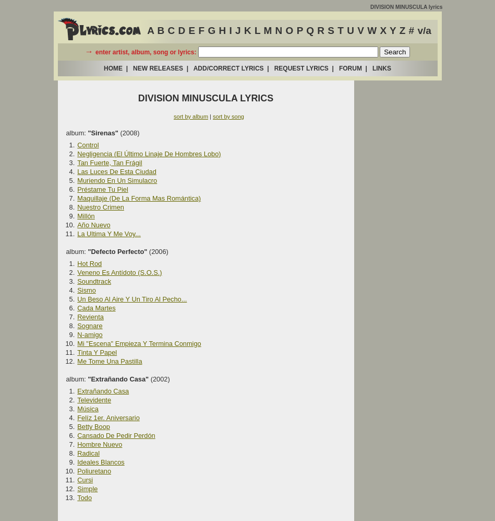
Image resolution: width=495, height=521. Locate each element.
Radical (88, 453)
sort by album (191, 116)
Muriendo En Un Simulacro (117, 180)
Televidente (94, 400)
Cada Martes (96, 308)
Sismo (86, 290)
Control (88, 145)
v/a (424, 30)
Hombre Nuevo (99, 444)
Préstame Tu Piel (102, 189)
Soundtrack (94, 281)
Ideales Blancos (100, 462)
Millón (85, 216)
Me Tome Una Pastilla (109, 361)
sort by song (228, 116)
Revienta (90, 317)
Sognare (89, 326)
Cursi (85, 480)
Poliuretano (94, 471)
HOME (113, 68)
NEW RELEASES (158, 68)
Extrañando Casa (103, 391)
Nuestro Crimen (100, 207)
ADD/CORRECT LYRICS (229, 68)
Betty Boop (93, 427)
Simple (87, 489)
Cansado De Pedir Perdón (116, 435)
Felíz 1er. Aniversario (108, 418)
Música (88, 409)
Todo (84, 498)
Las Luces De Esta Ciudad (116, 172)
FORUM (350, 68)
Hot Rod (89, 264)
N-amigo (89, 335)
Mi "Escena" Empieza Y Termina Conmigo (139, 344)
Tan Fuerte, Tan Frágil (109, 163)
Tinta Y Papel (97, 352)
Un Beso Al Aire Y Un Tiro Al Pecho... (132, 299)
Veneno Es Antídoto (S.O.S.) (119, 272)
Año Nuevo (93, 225)
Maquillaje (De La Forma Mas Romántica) (139, 198)
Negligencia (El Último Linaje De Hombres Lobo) (149, 154)
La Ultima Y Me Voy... (109, 234)
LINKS (381, 68)
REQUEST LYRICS (301, 68)
